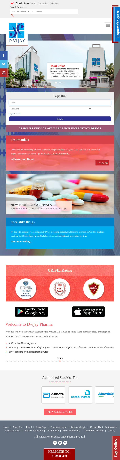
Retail (29, 427)
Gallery (111, 430)
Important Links (12, 430)
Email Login (53, 430)
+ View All (102, 163)
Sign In (60, 119)
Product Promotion (34, 430)
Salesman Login (78, 427)
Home (6, 427)
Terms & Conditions (94, 430)
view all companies (60, 412)
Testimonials (111, 427)
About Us (17, 427)
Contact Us (95, 427)
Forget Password (14, 114)
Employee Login (58, 427)
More (59, 358)
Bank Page (41, 427)
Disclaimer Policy (71, 430)
